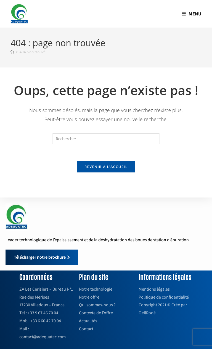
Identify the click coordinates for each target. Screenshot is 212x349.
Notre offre (89, 297)
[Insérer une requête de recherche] (106, 138)
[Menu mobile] (192, 14)
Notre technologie (95, 289)
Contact (86, 329)
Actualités (88, 321)
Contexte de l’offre (96, 313)
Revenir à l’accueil (106, 166)
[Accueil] (12, 51)
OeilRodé (147, 313)
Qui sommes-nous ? (97, 305)
